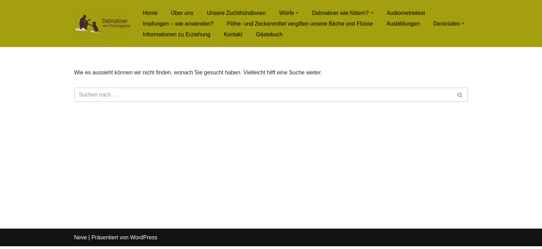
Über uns (182, 13)
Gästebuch (269, 34)
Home (150, 13)
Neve (80, 240)
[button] (297, 12)
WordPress (143, 240)
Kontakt (233, 34)
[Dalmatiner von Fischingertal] (102, 23)
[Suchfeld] (263, 94)
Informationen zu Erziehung (177, 34)
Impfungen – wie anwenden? (178, 24)
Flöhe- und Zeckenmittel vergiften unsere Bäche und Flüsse (300, 24)
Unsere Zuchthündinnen (236, 13)
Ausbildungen (403, 24)
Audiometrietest (406, 13)
